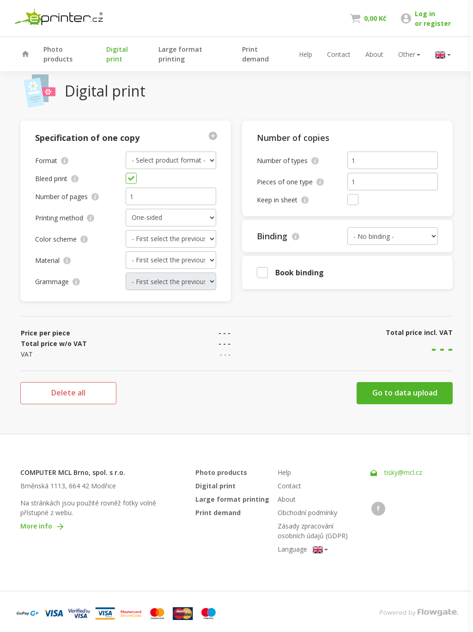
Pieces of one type (290, 181)
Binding (278, 236)
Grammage (57, 281)
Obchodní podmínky (307, 512)
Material (53, 260)
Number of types (288, 160)
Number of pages (67, 196)
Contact (339, 54)
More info (41, 526)
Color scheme (61, 239)
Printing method (64, 217)
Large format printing (180, 54)
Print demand (255, 54)
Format (51, 160)
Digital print (117, 54)
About (374, 54)
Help (305, 54)
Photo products (58, 54)
